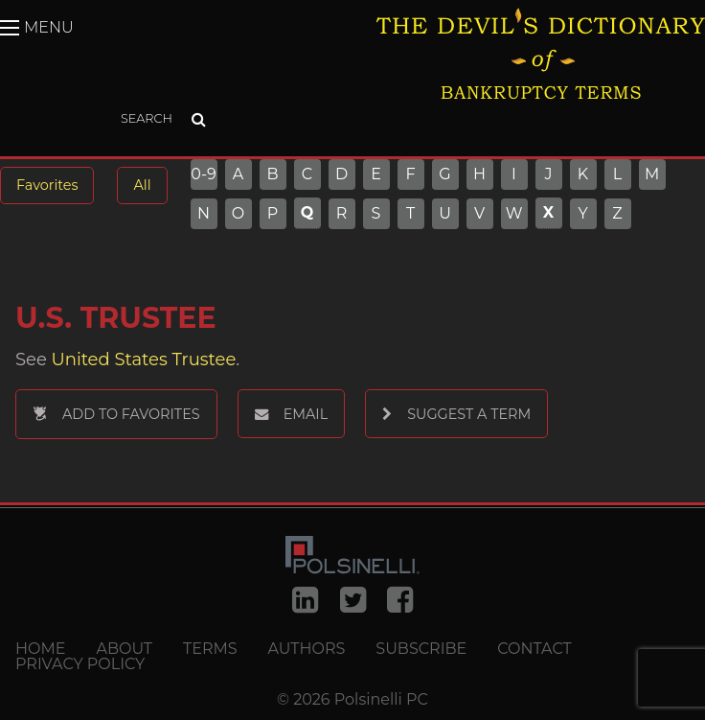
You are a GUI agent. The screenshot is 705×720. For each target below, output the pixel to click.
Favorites (47, 185)
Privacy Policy (80, 664)
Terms (210, 649)
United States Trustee (144, 359)
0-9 (203, 174)
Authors (307, 649)
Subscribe (420, 649)
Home (40, 649)
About (124, 649)
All (141, 185)
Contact (534, 649)
